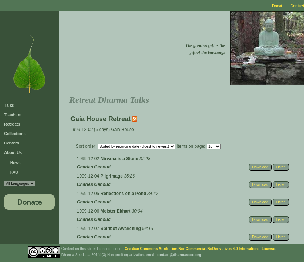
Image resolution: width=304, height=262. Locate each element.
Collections (14, 133)
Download (260, 167)
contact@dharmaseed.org (179, 255)
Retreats (12, 124)
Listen (281, 167)
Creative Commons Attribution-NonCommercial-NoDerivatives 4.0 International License (200, 249)
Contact (297, 6)
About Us (13, 152)
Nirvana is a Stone (120, 158)
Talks (9, 105)
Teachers (12, 114)
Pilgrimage (112, 176)
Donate (278, 6)
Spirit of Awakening (121, 228)
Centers (11, 143)
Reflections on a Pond (124, 193)
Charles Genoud (94, 167)
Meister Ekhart (116, 211)
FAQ (14, 172)
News (15, 162)
